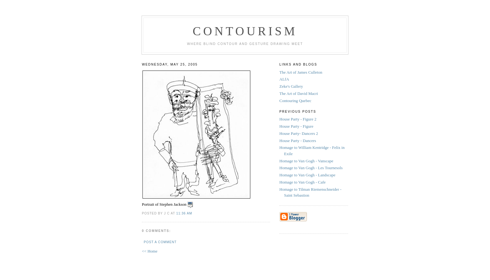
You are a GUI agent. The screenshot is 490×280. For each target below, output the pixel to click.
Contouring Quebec (295, 100)
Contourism (244, 31)
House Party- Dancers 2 (299, 133)
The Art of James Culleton (300, 72)
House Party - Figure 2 (298, 119)
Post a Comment (160, 242)
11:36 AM (184, 213)
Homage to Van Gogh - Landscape (307, 175)
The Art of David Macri (298, 93)
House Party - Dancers (298, 140)
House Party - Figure (296, 126)
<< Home (150, 251)
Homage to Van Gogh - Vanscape (306, 161)
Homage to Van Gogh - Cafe (303, 182)
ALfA (284, 79)
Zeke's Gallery (291, 86)
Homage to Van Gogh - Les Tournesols (311, 167)
